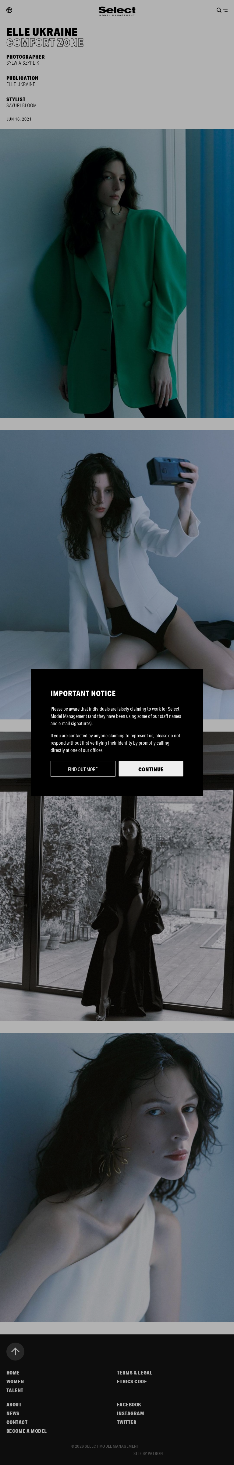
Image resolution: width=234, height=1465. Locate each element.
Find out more (83, 769)
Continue (151, 769)
